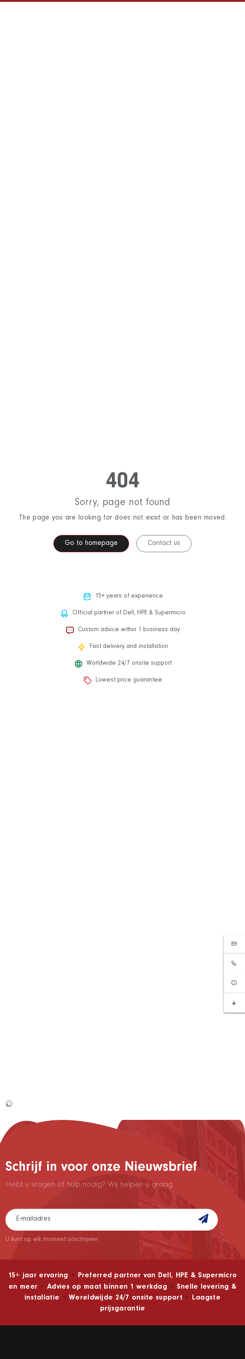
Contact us (164, 543)
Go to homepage (91, 543)
